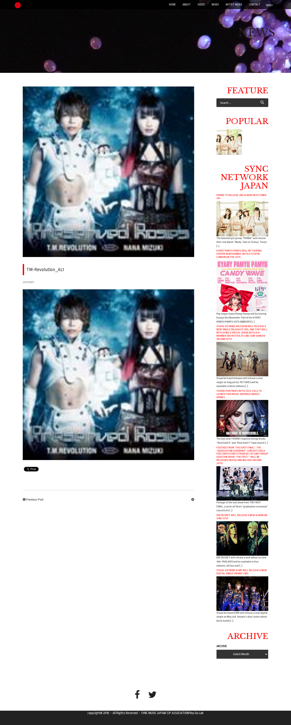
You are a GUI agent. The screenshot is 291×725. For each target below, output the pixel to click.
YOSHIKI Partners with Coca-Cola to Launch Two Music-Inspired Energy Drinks (239, 394)
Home (172, 4)
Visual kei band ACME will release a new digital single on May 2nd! (241, 572)
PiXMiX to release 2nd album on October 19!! (241, 196)
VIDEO (201, 4)
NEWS (215, 4)
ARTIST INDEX (234, 4)
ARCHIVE (221, 646)
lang (269, 5)
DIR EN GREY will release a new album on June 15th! (241, 517)
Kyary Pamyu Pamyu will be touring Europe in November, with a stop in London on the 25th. (239, 254)
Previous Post (34, 499)
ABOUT (187, 4)
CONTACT (254, 4)
